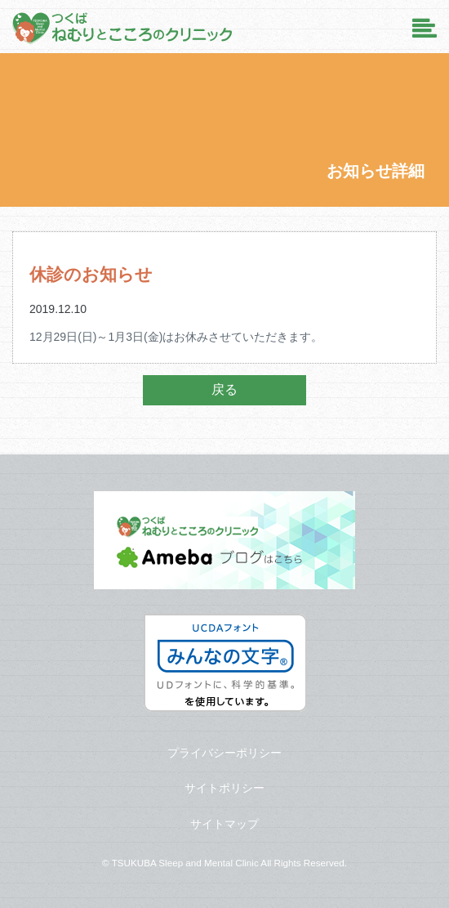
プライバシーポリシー (224, 752)
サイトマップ (224, 823)
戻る (224, 389)
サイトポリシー (224, 787)
